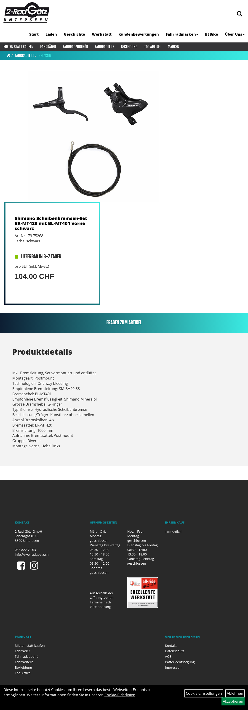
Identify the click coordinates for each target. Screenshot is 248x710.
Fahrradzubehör (75, 47)
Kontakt (171, 645)
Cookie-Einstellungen (204, 693)
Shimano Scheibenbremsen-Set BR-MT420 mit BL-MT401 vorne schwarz (51, 223)
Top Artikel (152, 47)
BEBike (211, 34)
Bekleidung (129, 47)
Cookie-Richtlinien (119, 694)
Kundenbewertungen (138, 34)
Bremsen (45, 55)
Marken (173, 47)
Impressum (173, 667)
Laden (51, 34)
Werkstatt (102, 34)
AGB (168, 656)
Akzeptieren (233, 701)
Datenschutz (174, 651)
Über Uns (235, 34)
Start (34, 34)
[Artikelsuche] (239, 14)
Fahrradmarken (182, 34)
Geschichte (74, 34)
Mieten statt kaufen (18, 47)
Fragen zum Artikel (124, 322)
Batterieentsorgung (180, 662)
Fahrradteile (104, 47)
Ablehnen (235, 693)
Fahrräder (48, 47)
